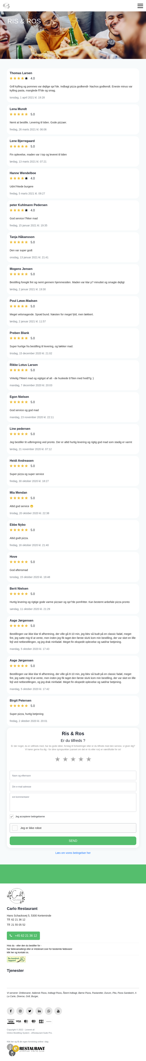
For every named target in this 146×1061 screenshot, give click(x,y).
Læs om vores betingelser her (72, 852)
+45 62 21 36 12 (23, 935)
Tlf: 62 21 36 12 (16, 919)
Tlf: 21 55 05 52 (16, 924)
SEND (73, 840)
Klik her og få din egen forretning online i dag (27, 1041)
